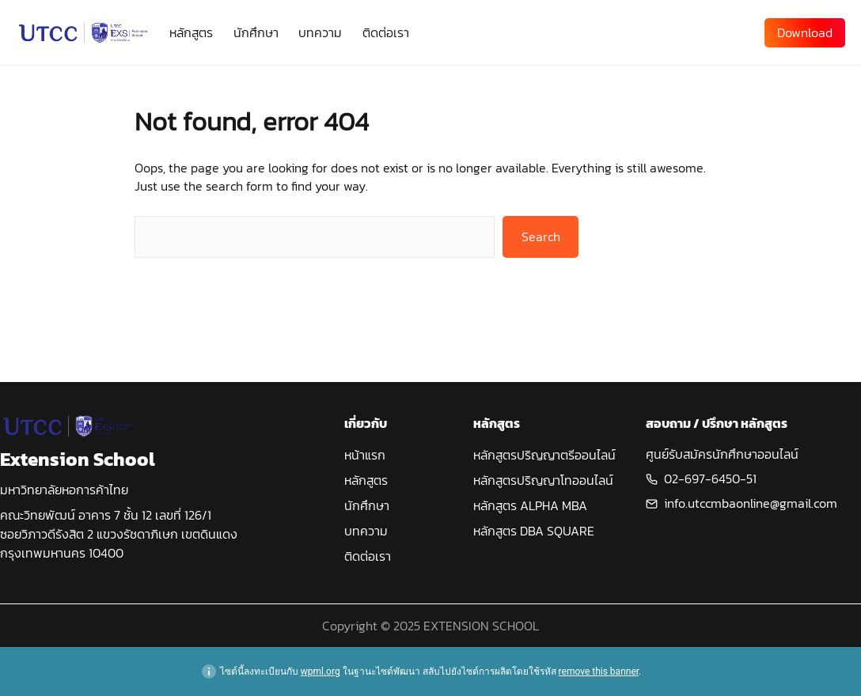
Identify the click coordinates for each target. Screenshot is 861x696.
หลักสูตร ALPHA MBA (530, 505)
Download (805, 32)
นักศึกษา (366, 505)
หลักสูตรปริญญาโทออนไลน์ (543, 480)
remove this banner (599, 671)
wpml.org (320, 671)
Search (541, 236)
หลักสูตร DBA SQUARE (533, 530)
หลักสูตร (366, 480)
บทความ (366, 530)
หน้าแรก (364, 454)
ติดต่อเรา (367, 556)
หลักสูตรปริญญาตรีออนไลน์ (544, 454)
